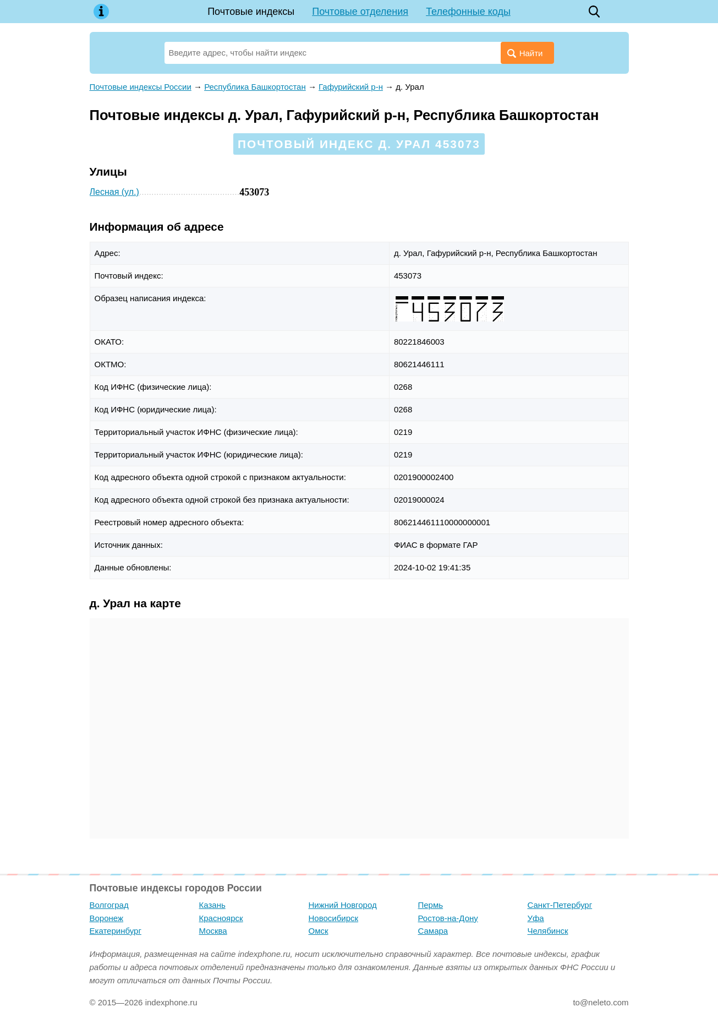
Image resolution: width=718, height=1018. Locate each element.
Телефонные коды (468, 11)
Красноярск (221, 918)
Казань (212, 905)
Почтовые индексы (250, 11)
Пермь (430, 905)
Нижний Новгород (343, 905)
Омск (318, 930)
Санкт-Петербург (560, 905)
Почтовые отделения (360, 11)
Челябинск (548, 930)
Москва (213, 930)
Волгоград (109, 905)
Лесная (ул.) (114, 192)
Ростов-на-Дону (448, 918)
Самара (433, 930)
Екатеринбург (115, 930)
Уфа (536, 918)
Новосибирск (334, 918)
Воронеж (107, 918)
